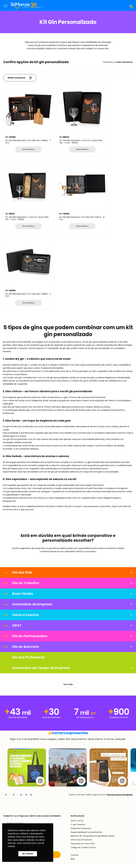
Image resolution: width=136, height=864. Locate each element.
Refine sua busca (20, 77)
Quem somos (77, 725)
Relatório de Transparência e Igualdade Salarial (92, 740)
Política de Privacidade (123, 848)
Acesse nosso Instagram (120, 699)
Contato (75, 759)
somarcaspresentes (68, 637)
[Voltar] (6, 699)
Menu (5, 5)
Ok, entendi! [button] (27, 854)
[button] (21, 699)
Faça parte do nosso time (83, 748)
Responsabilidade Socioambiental (86, 736)
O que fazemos (78, 729)
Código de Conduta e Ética (83, 752)
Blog (73, 763)
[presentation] (23, 748)
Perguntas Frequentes (81, 732)
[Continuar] (13, 699)
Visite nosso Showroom (81, 744)
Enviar (51, 759)
